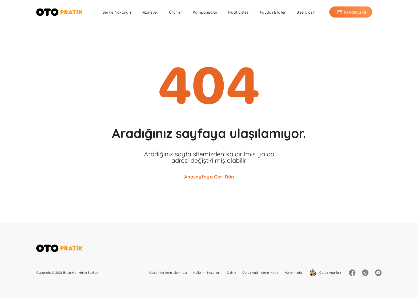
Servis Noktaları (117, 12)
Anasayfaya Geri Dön (209, 177)
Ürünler (175, 12)
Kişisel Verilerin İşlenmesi (168, 273)
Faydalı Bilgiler (273, 12)
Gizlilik (231, 273)
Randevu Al (350, 12)
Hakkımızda (293, 273)
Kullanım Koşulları (206, 273)
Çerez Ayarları (325, 272)
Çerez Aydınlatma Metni (260, 273)
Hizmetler (150, 12)
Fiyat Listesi (238, 12)
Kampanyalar (205, 12)
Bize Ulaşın (305, 12)
